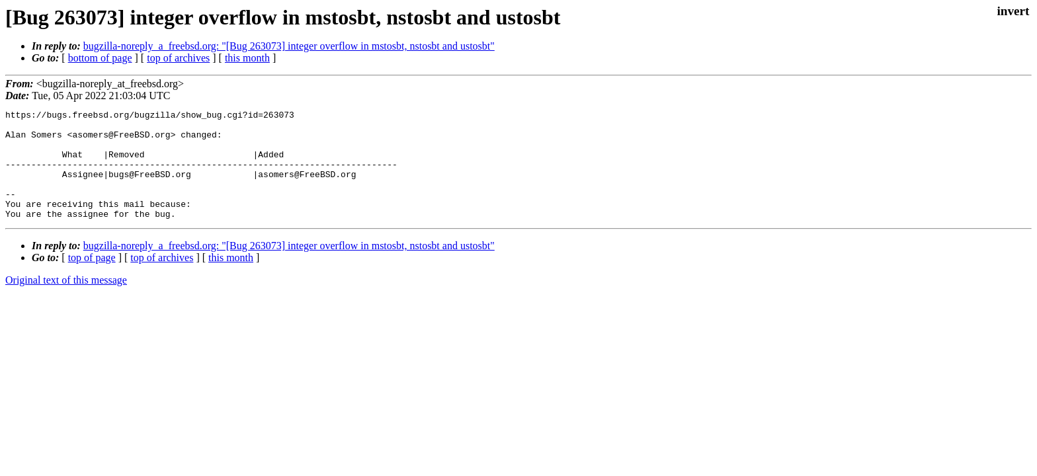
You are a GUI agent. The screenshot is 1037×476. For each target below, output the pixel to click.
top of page (92, 279)
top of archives (178, 57)
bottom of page (100, 57)
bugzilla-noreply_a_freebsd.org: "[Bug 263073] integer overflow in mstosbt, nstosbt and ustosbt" (289, 46)
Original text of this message (66, 301)
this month (247, 57)
